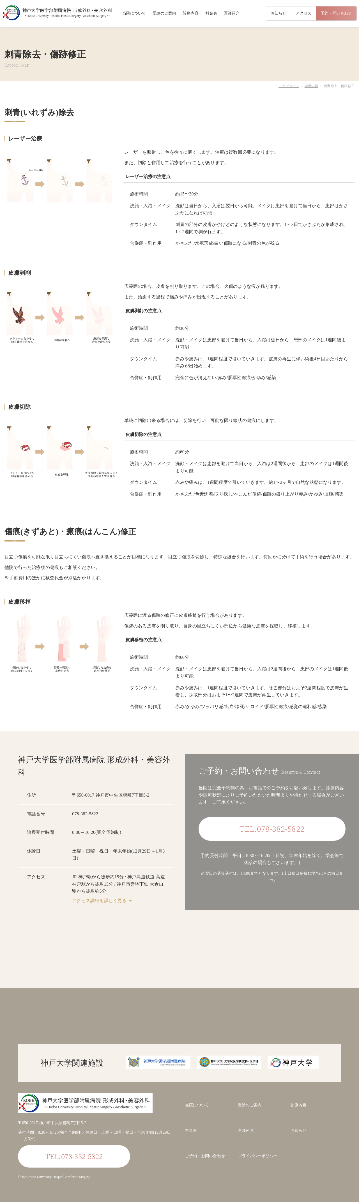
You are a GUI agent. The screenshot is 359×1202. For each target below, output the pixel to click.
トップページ (289, 86)
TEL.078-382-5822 (272, 828)
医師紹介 (232, 13)
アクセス (303, 13)
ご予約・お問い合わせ (205, 1156)
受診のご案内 (164, 13)
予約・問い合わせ (336, 13)
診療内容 (191, 13)
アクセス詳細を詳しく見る (99, 900)
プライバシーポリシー (258, 1156)
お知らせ (278, 13)
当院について (134, 13)
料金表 (211, 13)
